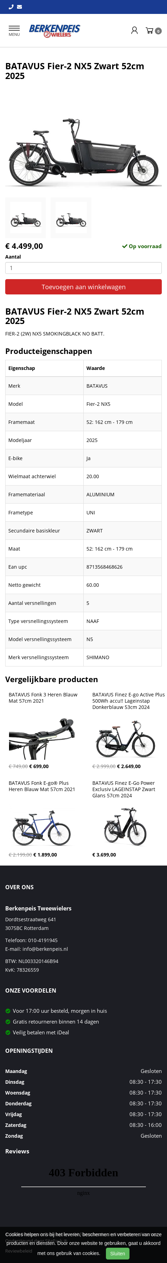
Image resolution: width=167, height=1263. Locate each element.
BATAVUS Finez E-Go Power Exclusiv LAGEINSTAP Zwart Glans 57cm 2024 (124, 789)
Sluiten (117, 1253)
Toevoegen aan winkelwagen (84, 287)
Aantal (13, 256)
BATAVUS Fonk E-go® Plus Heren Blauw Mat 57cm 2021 (42, 786)
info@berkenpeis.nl (45, 949)
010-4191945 (43, 940)
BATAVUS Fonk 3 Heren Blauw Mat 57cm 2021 (44, 698)
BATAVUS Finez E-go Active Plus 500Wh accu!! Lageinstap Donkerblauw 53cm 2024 (129, 701)
